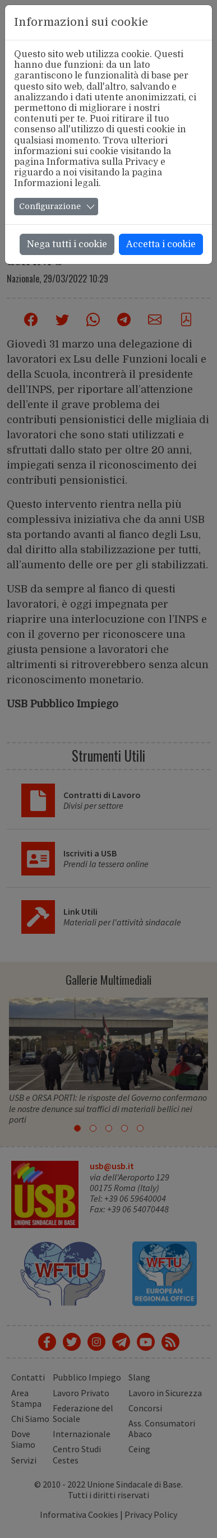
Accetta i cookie (161, 244)
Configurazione (50, 206)
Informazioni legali (56, 183)
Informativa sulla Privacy (102, 162)
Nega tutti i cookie (67, 244)
